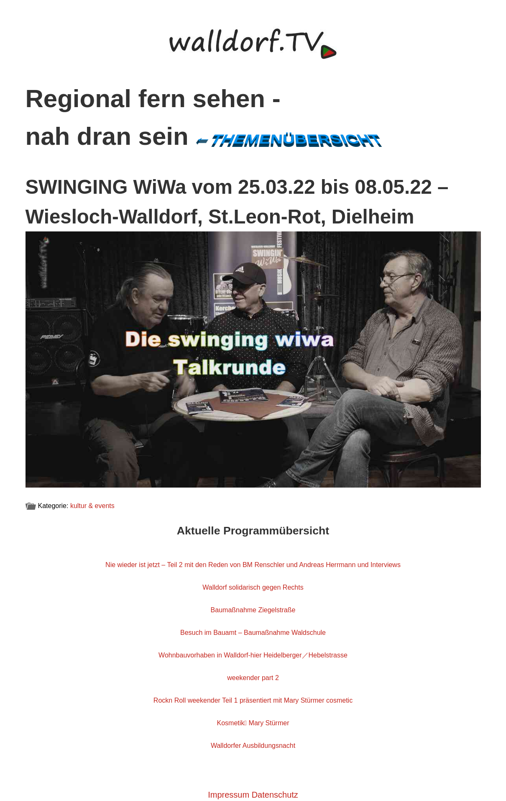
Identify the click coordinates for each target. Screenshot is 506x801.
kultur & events (92, 505)
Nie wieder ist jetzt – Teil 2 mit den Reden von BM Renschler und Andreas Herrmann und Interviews (253, 564)
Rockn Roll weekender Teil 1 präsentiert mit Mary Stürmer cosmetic (253, 700)
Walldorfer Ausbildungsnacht (253, 745)
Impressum (228, 794)
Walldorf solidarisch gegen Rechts (252, 587)
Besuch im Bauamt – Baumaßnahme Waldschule (253, 632)
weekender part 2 (253, 677)
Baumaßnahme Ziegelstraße (253, 610)
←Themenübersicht (288, 139)
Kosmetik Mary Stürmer (253, 723)
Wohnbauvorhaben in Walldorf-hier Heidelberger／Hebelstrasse (253, 655)
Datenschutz (275, 794)
